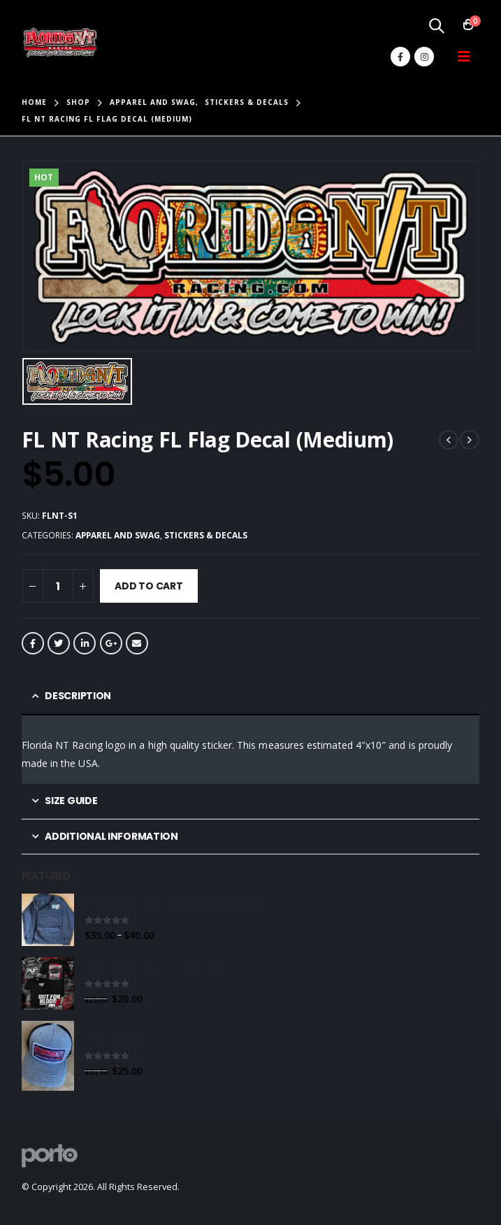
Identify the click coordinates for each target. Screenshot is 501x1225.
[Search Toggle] (436, 25)
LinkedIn (84, 643)
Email (137, 643)
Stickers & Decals (205, 535)
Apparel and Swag (117, 535)
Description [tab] (78, 696)
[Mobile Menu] (464, 57)
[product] (48, 920)
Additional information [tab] (111, 836)
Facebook (33, 643)
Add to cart (149, 586)
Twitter (59, 643)
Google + (111, 643)
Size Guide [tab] (71, 801)
